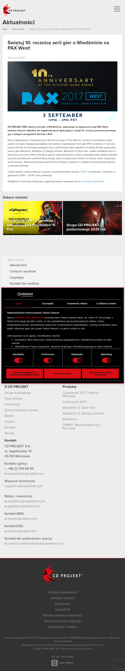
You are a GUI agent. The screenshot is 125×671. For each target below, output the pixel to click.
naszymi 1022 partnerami (29, 317)
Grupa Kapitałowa (18, 393)
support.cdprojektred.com (23, 486)
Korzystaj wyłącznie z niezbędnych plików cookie (24, 373)
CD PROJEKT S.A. (18, 446)
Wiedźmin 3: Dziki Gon (79, 407)
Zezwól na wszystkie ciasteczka (100, 373)
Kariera (10, 421)
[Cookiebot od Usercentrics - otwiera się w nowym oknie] (19, 295)
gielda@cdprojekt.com (22, 506)
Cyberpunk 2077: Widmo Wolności (81, 394)
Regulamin (62, 604)
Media (9, 416)
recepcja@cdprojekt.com (24, 473)
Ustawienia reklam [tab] (77, 303)
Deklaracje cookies (62, 627)
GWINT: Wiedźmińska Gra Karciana (81, 426)
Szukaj (9, 433)
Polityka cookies (62, 598)
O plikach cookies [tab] (106, 303)
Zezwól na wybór (62, 373)
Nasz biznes (13, 398)
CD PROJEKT (14, 9)
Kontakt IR (62, 609)
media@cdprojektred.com (25, 501)
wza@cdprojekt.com (21, 518)
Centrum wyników (23, 271)
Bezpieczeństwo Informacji (62, 615)
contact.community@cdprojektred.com (34, 543)
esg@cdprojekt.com (21, 531)
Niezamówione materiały (62, 621)
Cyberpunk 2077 (75, 402)
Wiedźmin (70, 419)
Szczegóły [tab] (47, 303)
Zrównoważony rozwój (21, 410)
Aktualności (18, 265)
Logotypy (17, 277)
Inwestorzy (12, 404)
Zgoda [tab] (18, 303)
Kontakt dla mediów (24, 283)
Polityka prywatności (63, 592)
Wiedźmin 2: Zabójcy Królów (83, 413)
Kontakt (10, 427)
